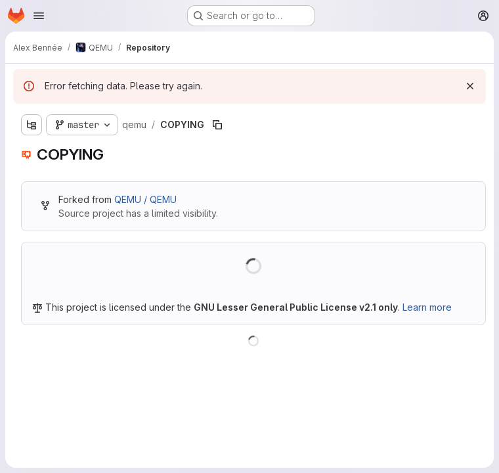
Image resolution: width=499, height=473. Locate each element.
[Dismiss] (470, 86)
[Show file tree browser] (31, 124)
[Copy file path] (217, 124)
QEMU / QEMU (145, 199)
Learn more (427, 307)
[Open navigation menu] (38, 15)
